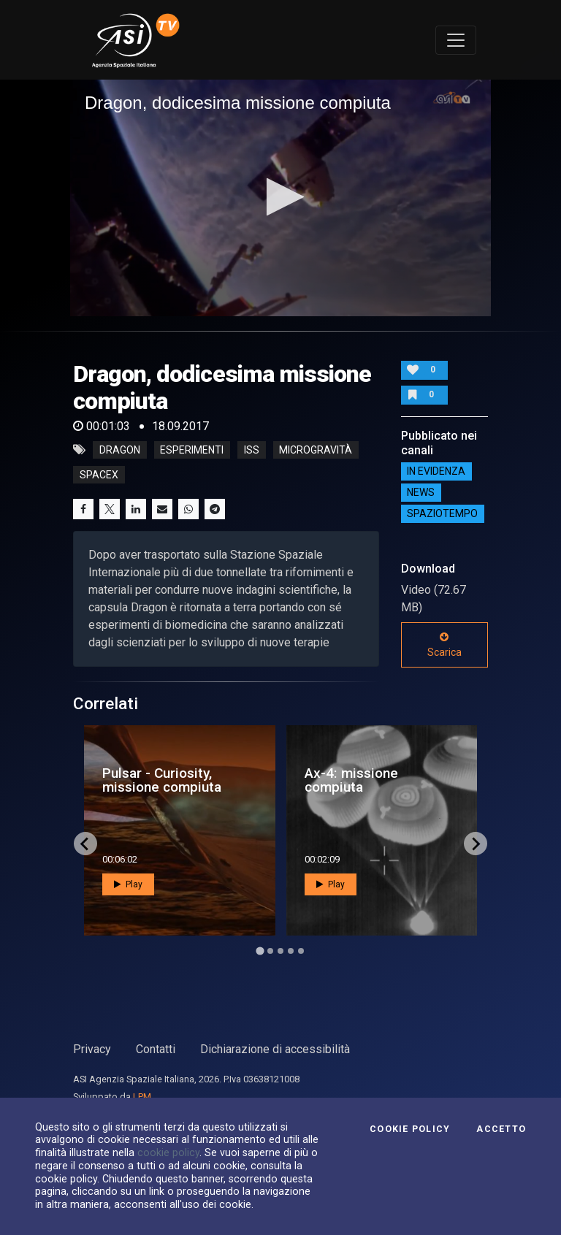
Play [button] (128, 884)
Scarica (444, 645)
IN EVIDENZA (436, 472)
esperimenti (192, 450)
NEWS (421, 493)
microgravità (315, 450)
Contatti (155, 1049)
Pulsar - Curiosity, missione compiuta (161, 780)
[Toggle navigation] (455, 40)
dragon (119, 450)
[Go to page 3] (280, 951)
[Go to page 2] (270, 951)
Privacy (92, 1049)
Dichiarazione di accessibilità (275, 1049)
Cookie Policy (410, 1129)
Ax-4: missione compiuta (351, 780)
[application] (280, 198)
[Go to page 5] (301, 951)
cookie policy (168, 1152)
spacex (99, 475)
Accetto (501, 1129)
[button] (281, 197)
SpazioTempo (442, 514)
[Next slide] (475, 843)
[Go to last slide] (85, 843)
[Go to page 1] (260, 951)
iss (251, 450)
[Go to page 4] (291, 951)
